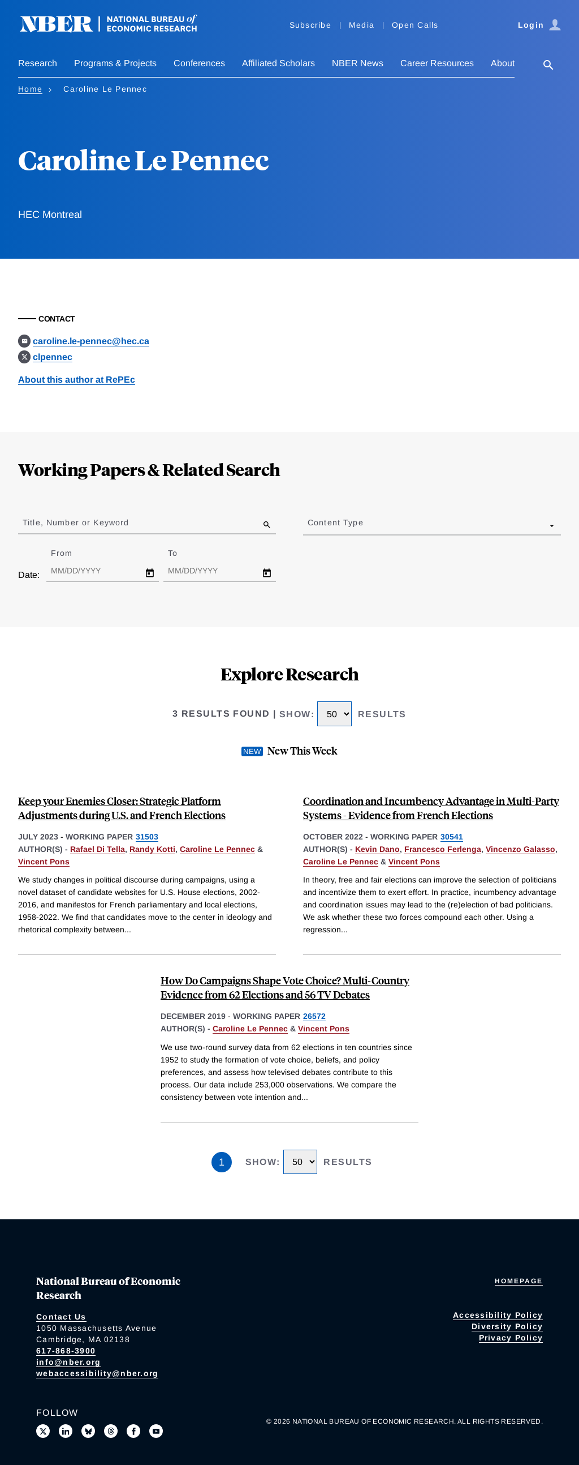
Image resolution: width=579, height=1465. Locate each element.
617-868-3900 (66, 1350)
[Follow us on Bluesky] (88, 1431)
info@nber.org (68, 1362)
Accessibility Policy (498, 1315)
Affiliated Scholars (278, 63)
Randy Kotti (152, 849)
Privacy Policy (511, 1337)
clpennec (52, 357)
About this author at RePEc (76, 379)
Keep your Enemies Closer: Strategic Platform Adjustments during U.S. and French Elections (122, 808)
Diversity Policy (507, 1326)
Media (361, 24)
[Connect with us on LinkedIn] (65, 1431)
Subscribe (310, 24)
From (71, 553)
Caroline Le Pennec (217, 849)
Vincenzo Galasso (520, 849)
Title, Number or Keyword (76, 522)
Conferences (199, 63)
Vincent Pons (44, 861)
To (182, 553)
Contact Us (61, 1316)
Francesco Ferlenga (442, 849)
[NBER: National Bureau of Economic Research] (117, 30)
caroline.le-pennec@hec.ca (91, 341)
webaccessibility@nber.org (97, 1373)
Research (37, 63)
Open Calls (415, 24)
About (503, 63)
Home (30, 88)
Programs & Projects (115, 63)
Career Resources (437, 63)
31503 (147, 836)
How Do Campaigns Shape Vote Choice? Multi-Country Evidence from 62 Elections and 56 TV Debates (285, 987)
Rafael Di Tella (97, 849)
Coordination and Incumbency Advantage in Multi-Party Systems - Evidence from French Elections (431, 808)
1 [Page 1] (221, 1162)
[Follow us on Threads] (111, 1431)
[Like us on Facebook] (133, 1431)
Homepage (519, 1281)
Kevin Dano (377, 849)
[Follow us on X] (43, 1431)
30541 (451, 836)
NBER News (357, 63)
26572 (314, 1016)
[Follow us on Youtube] (156, 1431)
